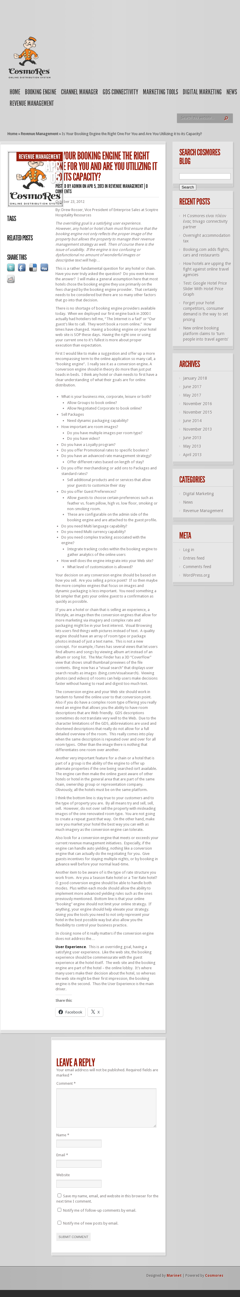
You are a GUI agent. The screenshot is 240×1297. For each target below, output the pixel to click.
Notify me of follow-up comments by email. (99, 1217)
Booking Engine (40, 92)
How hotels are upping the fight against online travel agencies (207, 269)
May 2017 (192, 395)
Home (15, 92)
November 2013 (197, 429)
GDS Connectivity (120, 92)
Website (63, 1182)
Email (62, 1162)
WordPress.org (196, 575)
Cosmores (214, 1283)
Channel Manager (79, 92)
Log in (188, 549)
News (232, 92)
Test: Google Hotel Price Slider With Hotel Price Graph (205, 289)
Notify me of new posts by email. (90, 1230)
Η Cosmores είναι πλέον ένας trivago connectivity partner (205, 221)
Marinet (174, 1283)
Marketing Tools (160, 92)
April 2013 (192, 454)
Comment (66, 1083)
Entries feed (193, 558)
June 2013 (192, 437)
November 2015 (197, 412)
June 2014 (192, 420)
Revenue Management (32, 103)
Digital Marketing (202, 92)
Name (62, 1142)
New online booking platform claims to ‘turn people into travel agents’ (205, 334)
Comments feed (197, 566)
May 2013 (192, 446)
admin (77, 186)
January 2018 (195, 378)
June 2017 (192, 386)
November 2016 (197, 403)
